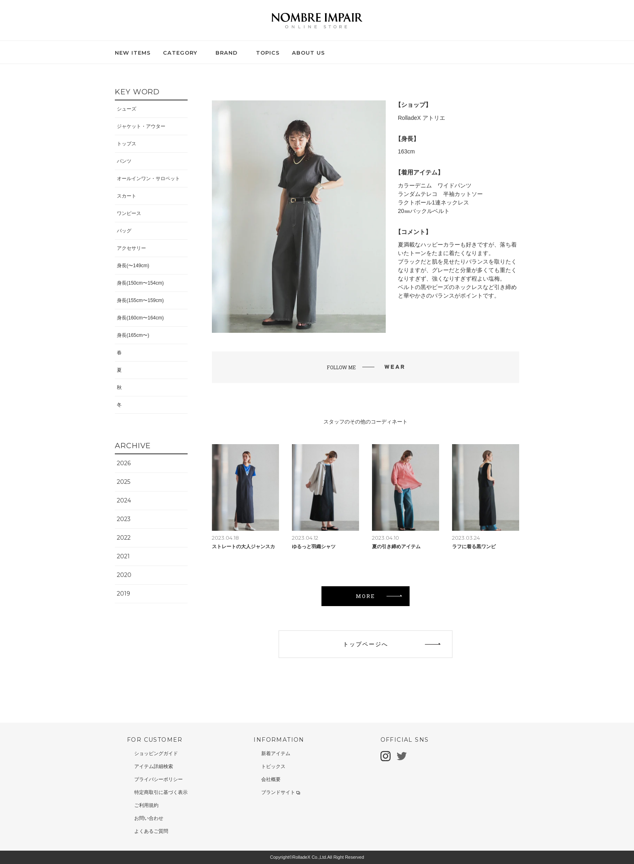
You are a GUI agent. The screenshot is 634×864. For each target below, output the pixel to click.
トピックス (273, 766)
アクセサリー (131, 248)
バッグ (124, 231)
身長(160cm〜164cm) (140, 318)
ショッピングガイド (156, 753)
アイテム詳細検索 (153, 766)
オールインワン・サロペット (148, 178)
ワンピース (129, 213)
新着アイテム (275, 753)
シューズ (126, 109)
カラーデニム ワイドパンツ (434, 185)
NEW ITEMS (133, 52)
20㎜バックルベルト (424, 211)
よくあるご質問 (151, 831)
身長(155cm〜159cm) (140, 300)
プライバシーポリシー (158, 779)
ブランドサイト (280, 792)
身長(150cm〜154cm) (140, 283)
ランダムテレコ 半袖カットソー (440, 194)
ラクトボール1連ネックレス (433, 202)
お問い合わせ (148, 818)
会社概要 (271, 779)
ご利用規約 (146, 805)
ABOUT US (308, 52)
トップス (126, 144)
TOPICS (268, 52)
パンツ (124, 161)
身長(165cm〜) (133, 335)
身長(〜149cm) (133, 265)
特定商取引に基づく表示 (161, 792)
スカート (126, 196)
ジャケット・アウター (141, 126)
